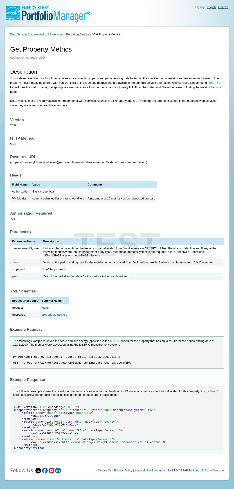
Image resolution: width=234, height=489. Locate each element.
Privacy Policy (123, 470)
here (211, 82)
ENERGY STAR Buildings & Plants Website (195, 470)
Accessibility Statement (150, 470)
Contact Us (104, 470)
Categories (57, 34)
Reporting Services (78, 34)
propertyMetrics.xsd (54, 314)
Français (223, 7)
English (211, 7)
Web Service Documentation (28, 34)
